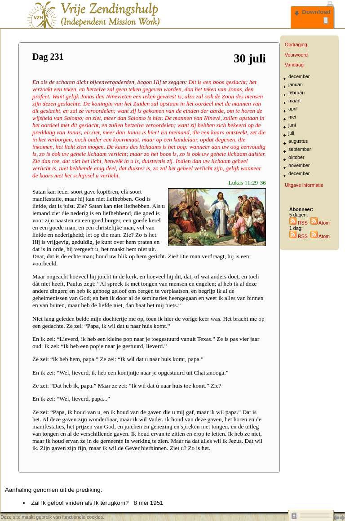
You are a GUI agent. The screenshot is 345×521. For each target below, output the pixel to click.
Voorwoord (296, 54)
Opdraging (296, 44)
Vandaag (294, 64)
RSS (298, 222)
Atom (320, 222)
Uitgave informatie (304, 185)
